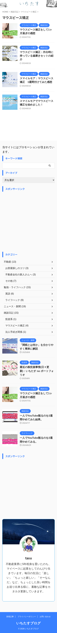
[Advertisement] (28, 221)
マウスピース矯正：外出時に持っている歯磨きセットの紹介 (36, 56)
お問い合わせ (45, 617)
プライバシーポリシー (27, 617)
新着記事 (10, 617)
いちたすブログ (28, 623)
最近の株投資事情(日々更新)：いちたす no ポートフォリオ (37, 371)
